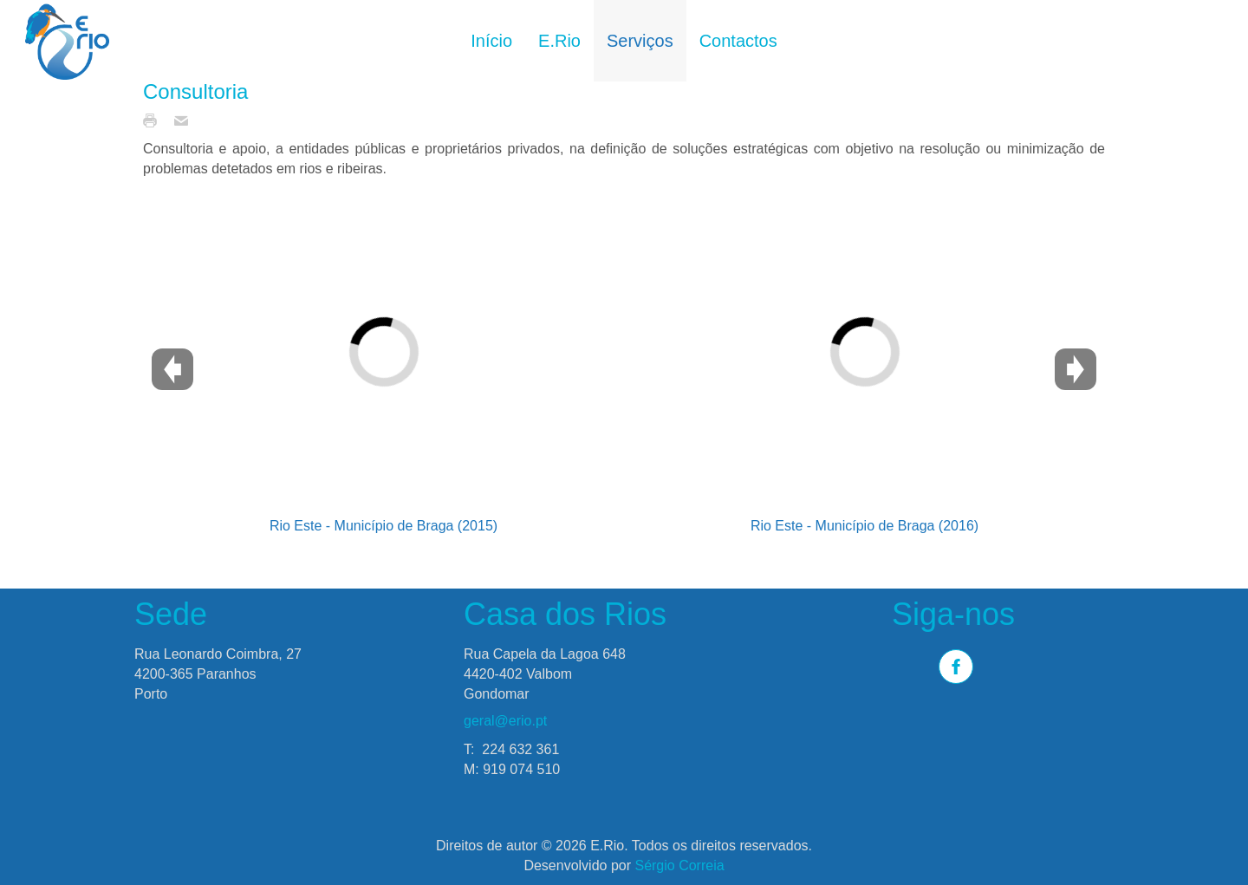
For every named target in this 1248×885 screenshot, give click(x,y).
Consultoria (195, 91)
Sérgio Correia (679, 865)
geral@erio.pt (505, 720)
